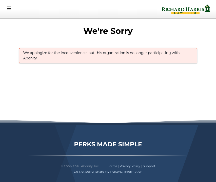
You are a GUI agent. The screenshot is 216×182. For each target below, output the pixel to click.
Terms (112, 166)
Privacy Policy (130, 166)
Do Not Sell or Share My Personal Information (108, 171)
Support (149, 166)
